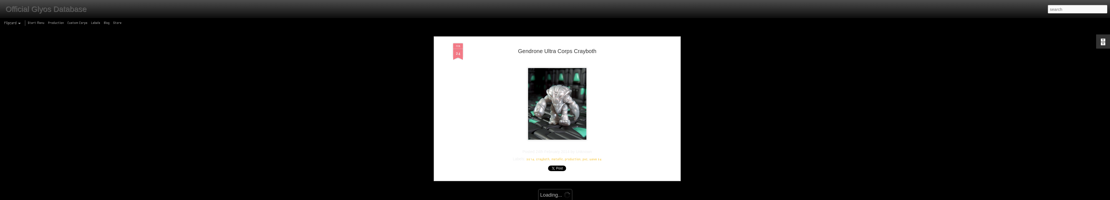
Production (56, 23)
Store (117, 23)
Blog (107, 23)
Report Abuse (595, 196)
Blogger (579, 196)
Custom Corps (77, 23)
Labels (95, 23)
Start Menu (36, 23)
